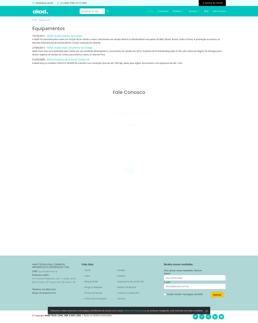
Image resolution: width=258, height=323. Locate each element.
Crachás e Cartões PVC (128, 293)
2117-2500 (81, 2)
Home (150, 11)
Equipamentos (44, 20)
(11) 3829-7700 (49, 289)
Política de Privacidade (134, 314)
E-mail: (167, 282)
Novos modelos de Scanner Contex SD (67, 59)
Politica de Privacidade (96, 299)
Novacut (121, 276)
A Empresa (163, 11)
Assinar (217, 294)
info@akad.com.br (44, 2)
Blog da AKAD (91, 282)
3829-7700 (69, 2)
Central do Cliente (213, 2)
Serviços (121, 299)
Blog (206, 11)
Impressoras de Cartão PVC (130, 282)
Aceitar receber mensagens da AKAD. (185, 294)
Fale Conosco (219, 11)
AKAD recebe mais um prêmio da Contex (68, 47)
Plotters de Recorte (126, 287)
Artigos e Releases (93, 287)
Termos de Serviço (93, 293)
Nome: (167, 273)
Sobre (87, 276)
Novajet (121, 270)
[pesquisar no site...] (92, 11)
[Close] (206, 315)
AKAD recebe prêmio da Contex (63, 36)
